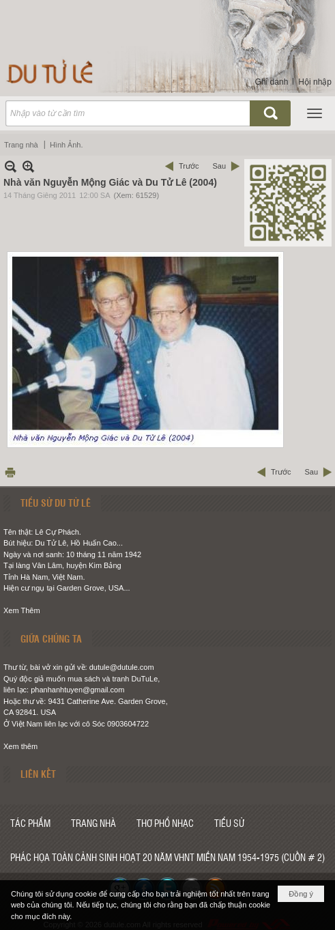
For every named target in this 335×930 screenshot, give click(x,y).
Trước (189, 166)
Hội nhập (315, 82)
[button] (315, 113)
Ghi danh (272, 82)
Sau (219, 166)
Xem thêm (20, 746)
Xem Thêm (21, 610)
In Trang (10, 472)
